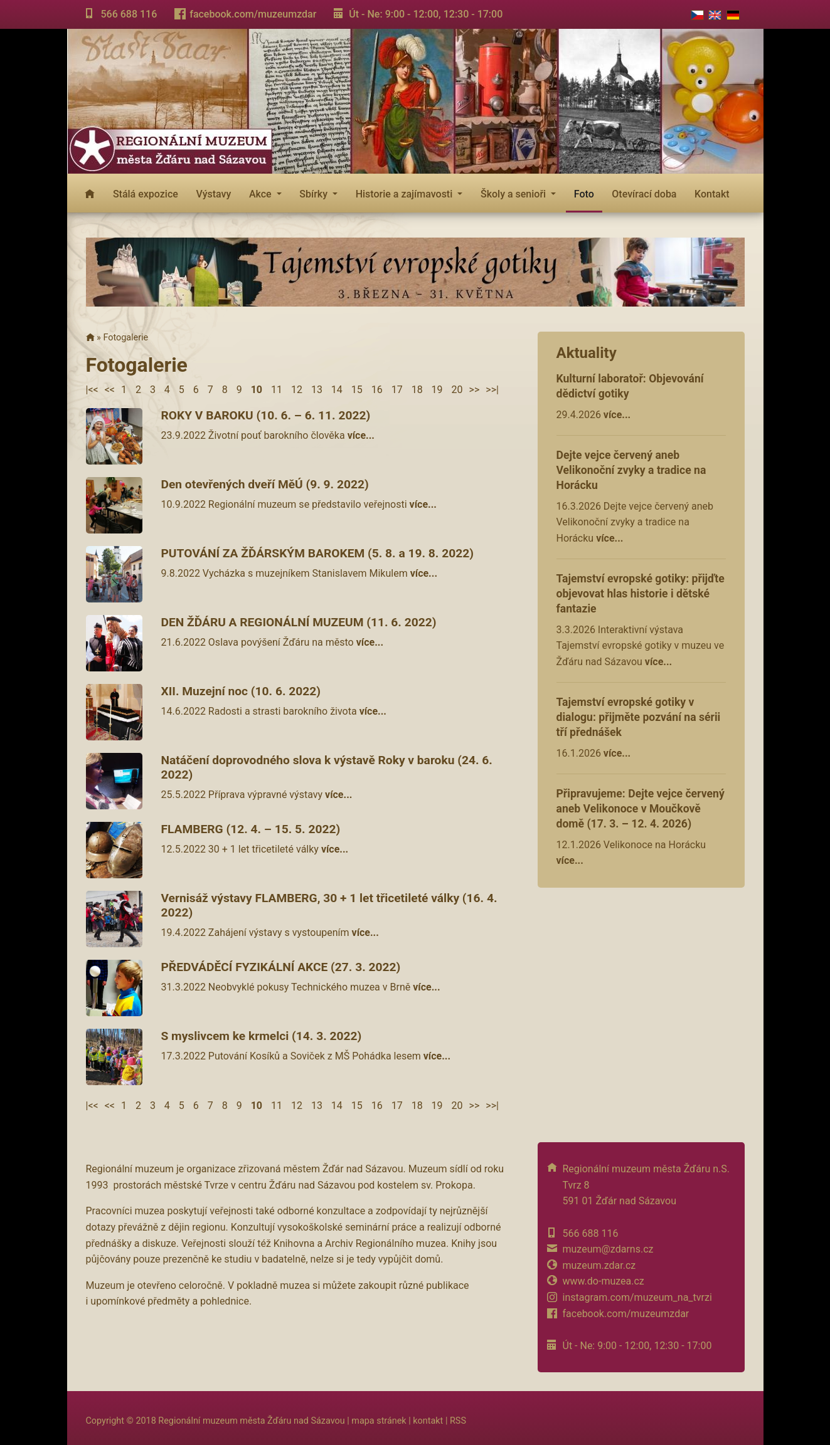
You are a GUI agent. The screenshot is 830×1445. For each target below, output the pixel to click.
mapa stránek (378, 1421)
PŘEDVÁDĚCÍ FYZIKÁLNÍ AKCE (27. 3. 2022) (281, 967)
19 (437, 390)
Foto (584, 194)
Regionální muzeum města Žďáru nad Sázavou (251, 1421)
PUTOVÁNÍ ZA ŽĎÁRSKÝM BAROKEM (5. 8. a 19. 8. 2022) (317, 553)
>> (474, 390)
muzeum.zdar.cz (599, 1265)
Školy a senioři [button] (514, 194)
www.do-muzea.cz (603, 1281)
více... (617, 415)
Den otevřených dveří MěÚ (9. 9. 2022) (265, 484)
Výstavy (213, 194)
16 (377, 390)
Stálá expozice (145, 194)
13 (316, 390)
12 (296, 390)
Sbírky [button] (314, 194)
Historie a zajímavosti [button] (405, 194)
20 (457, 390)
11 (276, 390)
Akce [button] (261, 194)
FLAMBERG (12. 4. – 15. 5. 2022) (251, 829)
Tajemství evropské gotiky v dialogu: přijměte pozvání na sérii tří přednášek (638, 717)
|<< (92, 390)
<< (110, 390)
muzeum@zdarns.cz (608, 1249)
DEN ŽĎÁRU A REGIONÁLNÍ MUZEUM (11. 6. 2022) (299, 622)
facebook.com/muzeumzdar (252, 14)
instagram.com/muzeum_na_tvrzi (637, 1297)
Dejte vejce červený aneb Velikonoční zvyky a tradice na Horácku (631, 470)
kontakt (428, 1421)
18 (417, 390)
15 (357, 390)
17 (397, 390)
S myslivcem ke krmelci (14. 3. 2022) (261, 1036)
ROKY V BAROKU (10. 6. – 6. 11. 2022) (266, 415)
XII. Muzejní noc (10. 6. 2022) (241, 691)
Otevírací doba (644, 194)
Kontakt (712, 194)
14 (337, 390)
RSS (458, 1421)
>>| (492, 390)
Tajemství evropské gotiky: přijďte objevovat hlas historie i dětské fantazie (640, 593)
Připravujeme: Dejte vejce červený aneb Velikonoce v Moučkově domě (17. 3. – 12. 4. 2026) (640, 808)
